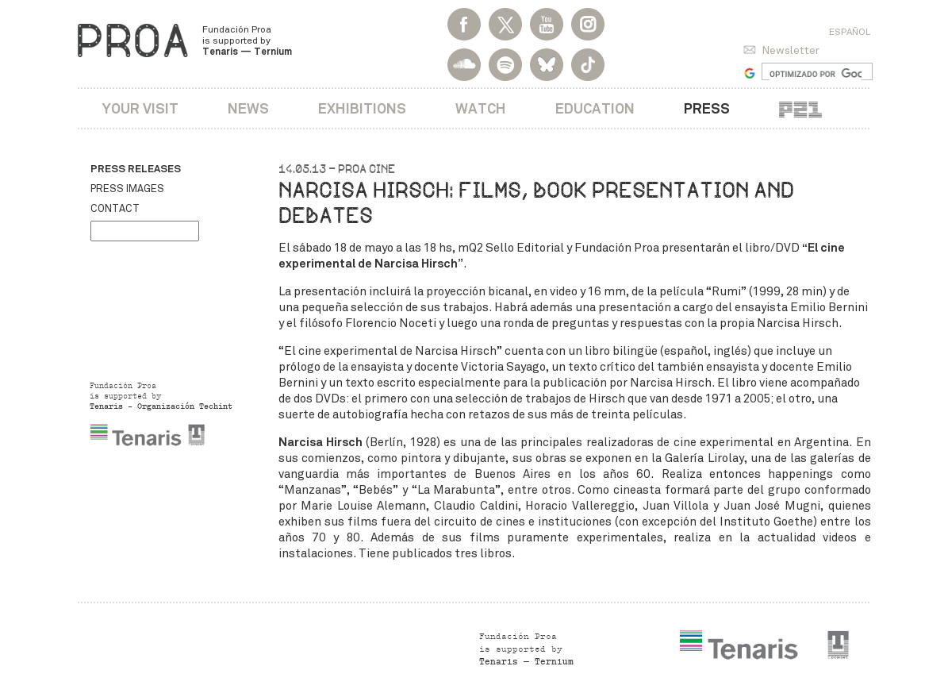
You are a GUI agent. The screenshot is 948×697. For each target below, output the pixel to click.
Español (849, 31)
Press (707, 108)
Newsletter (790, 50)
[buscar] (816, 74)
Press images (127, 189)
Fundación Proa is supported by (247, 40)
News (248, 108)
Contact (115, 208)
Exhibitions (362, 108)
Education (595, 108)
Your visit (140, 108)
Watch (480, 108)
